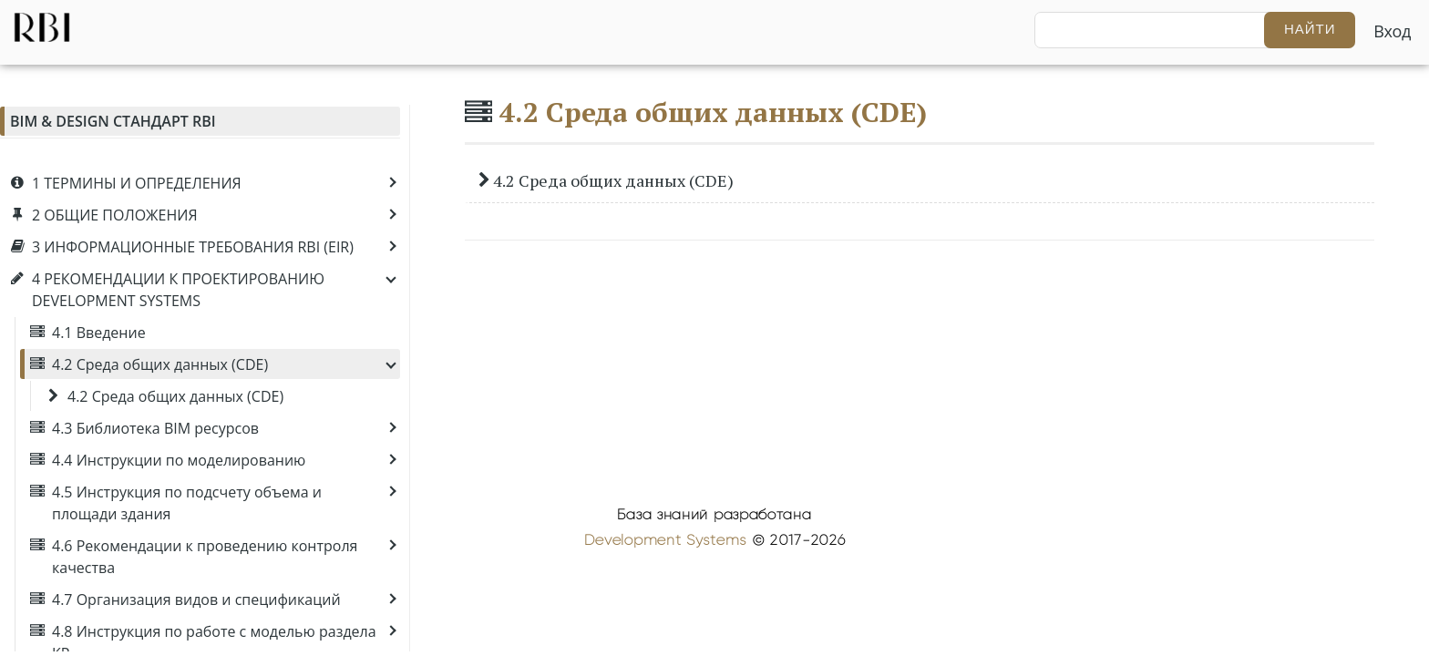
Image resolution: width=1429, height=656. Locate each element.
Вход (1392, 31)
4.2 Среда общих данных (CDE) (713, 112)
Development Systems (665, 540)
